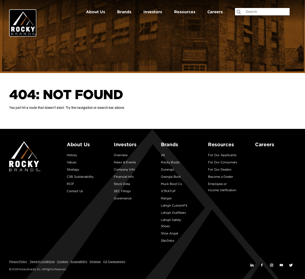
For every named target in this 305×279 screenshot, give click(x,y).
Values (71, 162)
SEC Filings (122, 191)
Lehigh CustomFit (174, 205)
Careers (215, 11)
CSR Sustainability (80, 177)
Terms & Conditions (42, 261)
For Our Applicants (222, 155)
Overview (121, 155)
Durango (167, 169)
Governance (122, 198)
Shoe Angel (169, 233)
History (72, 155)
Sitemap (95, 261)
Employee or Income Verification (222, 187)
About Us (95, 11)
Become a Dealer (220, 177)
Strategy (73, 169)
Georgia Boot (171, 177)
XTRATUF (168, 191)
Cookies (62, 261)
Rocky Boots (170, 162)
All (163, 155)
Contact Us (75, 191)
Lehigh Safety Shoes (171, 223)
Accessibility (78, 261)
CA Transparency (114, 261)
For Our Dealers (219, 169)
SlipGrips (167, 240)
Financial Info (124, 177)
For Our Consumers (222, 162)
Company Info (124, 169)
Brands (124, 11)
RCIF (70, 184)
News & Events (125, 162)
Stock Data (122, 184)
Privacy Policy (18, 261)
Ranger (166, 198)
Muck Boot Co (171, 184)
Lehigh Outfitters (173, 213)
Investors (152, 11)
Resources (184, 11)
